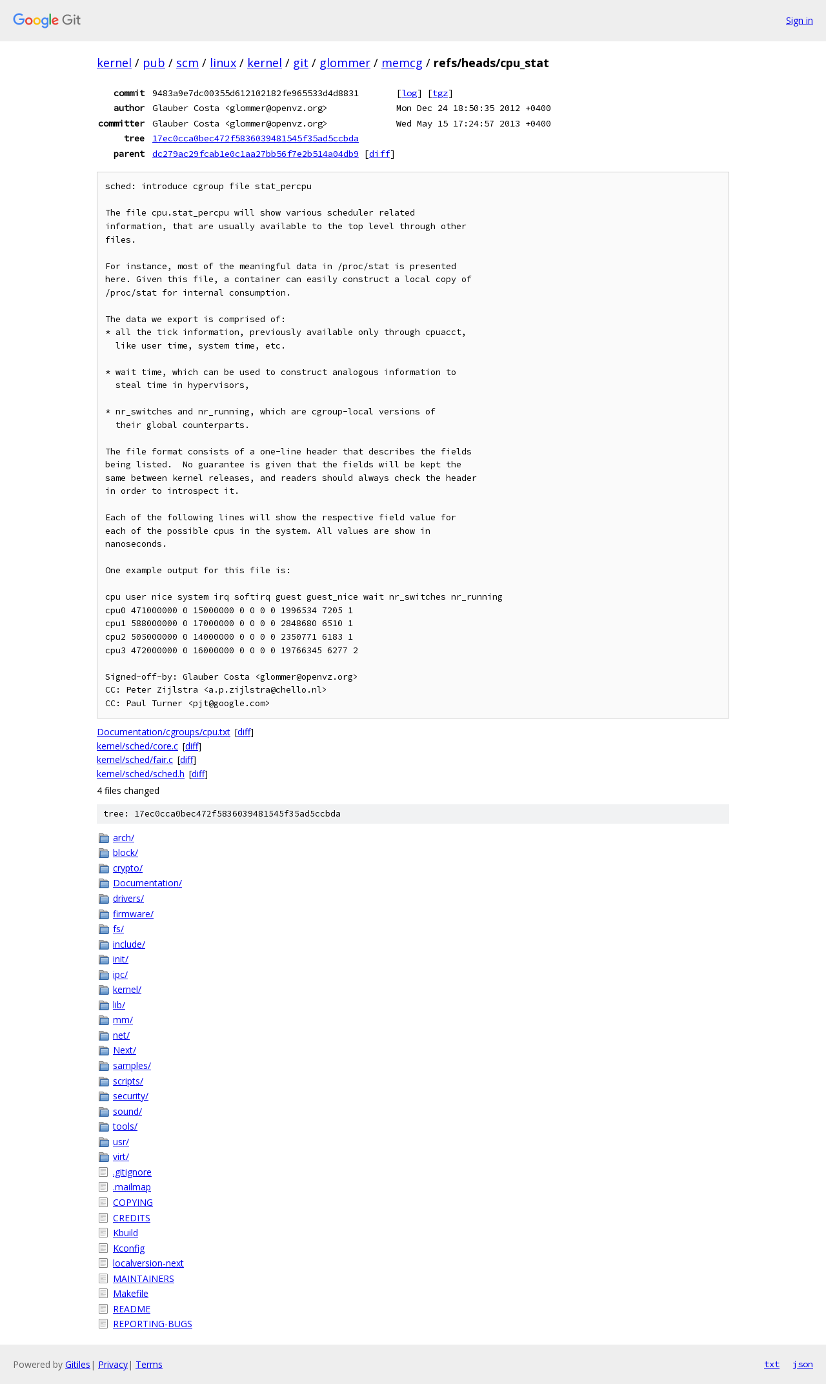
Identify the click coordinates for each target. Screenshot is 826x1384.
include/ (129, 944)
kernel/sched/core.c (137, 746)
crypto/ (128, 868)
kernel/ (127, 989)
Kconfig (129, 1248)
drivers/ (128, 898)
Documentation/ (147, 883)
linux (223, 62)
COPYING (133, 1202)
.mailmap (132, 1187)
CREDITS (131, 1218)
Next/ (124, 1050)
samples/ (132, 1065)
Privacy (113, 1364)
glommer (344, 62)
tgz (440, 93)
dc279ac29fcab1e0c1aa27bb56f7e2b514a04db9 (255, 153)
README (131, 1309)
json (802, 1364)
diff (379, 153)
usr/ (121, 1141)
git (300, 62)
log (409, 93)
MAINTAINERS (143, 1278)
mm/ (123, 1019)
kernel (114, 62)
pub (154, 62)
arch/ (123, 837)
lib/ (119, 1005)
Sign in (799, 20)
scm (187, 62)
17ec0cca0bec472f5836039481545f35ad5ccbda (255, 138)
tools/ (125, 1126)
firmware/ (133, 914)
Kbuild (125, 1232)
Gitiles (77, 1364)
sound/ (127, 1111)
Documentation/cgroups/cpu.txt (163, 732)
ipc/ (120, 974)
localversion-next (148, 1263)
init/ (120, 959)
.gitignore (132, 1172)
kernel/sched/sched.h (141, 774)
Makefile (130, 1293)
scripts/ (128, 1081)
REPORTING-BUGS (152, 1324)
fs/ (118, 928)
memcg (402, 62)
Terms (149, 1364)
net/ (121, 1035)
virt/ (121, 1156)
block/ (125, 852)
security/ (130, 1096)
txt (772, 1364)
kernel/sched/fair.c (135, 759)
